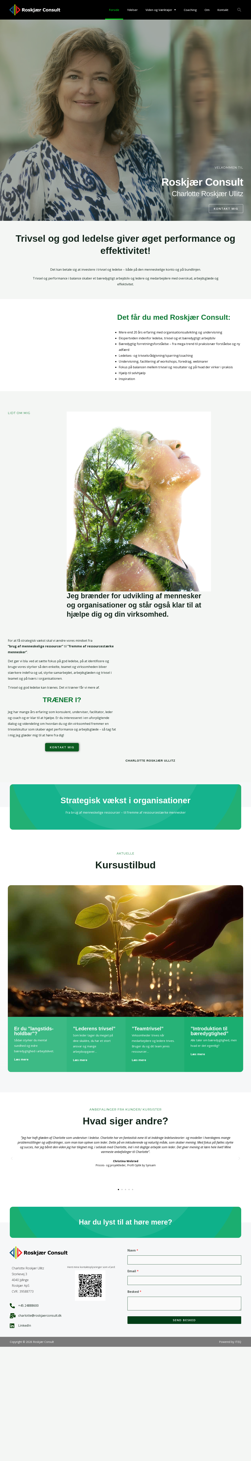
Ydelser (132, 10)
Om (207, 10)
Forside (114, 10)
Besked (134, 1291)
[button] (239, 10)
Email (133, 1271)
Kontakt (222, 10)
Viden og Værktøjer (161, 9)
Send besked (184, 1320)
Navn (132, 1250)
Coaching (190, 10)
